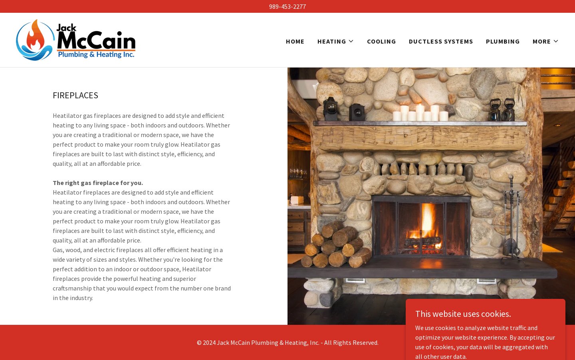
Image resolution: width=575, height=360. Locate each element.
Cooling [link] (381, 41)
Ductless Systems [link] (441, 41)
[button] (335, 41)
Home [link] (295, 41)
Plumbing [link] (503, 41)
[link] (75, 39)
